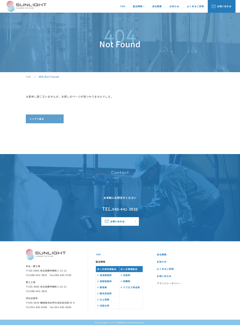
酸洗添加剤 (106, 300)
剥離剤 (126, 288)
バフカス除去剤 (131, 294)
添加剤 (126, 282)
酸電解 (103, 294)
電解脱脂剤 (106, 288)
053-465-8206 (38, 314)
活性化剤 (104, 312)
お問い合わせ (224, 8)
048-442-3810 (125, 211)
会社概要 (157, 8)
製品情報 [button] (138, 8)
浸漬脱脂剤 (106, 282)
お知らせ (174, 8)
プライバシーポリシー (169, 290)
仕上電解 (104, 306)
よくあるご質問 (195, 8)
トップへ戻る (38, 120)
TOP (122, 8)
